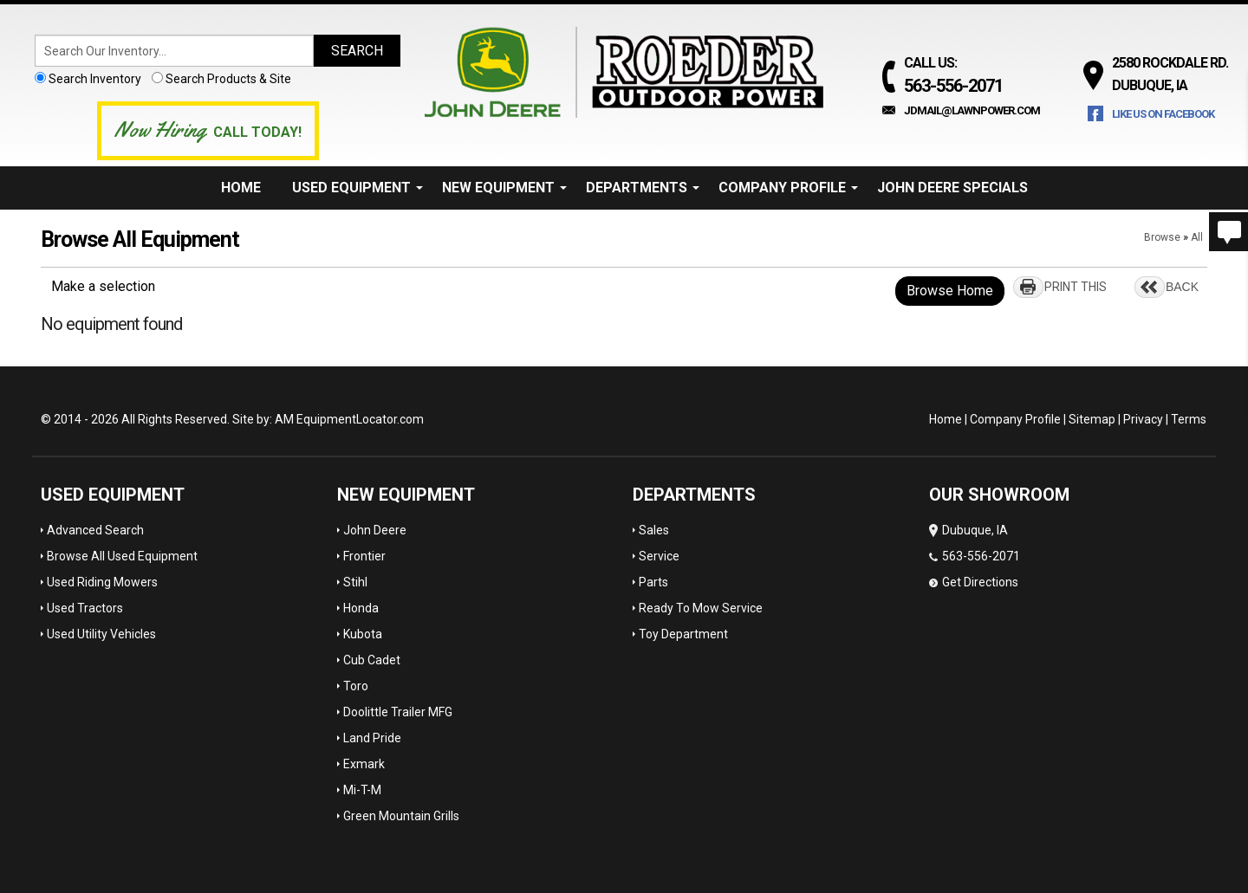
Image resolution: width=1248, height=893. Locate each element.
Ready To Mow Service (701, 608)
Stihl (355, 582)
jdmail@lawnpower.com (972, 110)
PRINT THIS (1075, 287)
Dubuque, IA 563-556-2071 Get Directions (974, 556)
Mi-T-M (362, 790)
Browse (1162, 237)
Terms (1188, 419)
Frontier (364, 556)
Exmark (364, 764)
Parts (653, 582)
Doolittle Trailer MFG (397, 712)
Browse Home (950, 290)
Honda (361, 608)
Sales (654, 530)
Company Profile (788, 187)
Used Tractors (85, 608)
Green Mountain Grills (401, 816)
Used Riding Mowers (102, 582)
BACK (1182, 287)
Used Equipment (357, 187)
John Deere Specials (952, 187)
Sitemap (1092, 419)
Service (659, 556)
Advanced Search (95, 530)
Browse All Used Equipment (122, 556)
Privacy (1143, 419)
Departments (642, 187)
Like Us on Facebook (1163, 113)
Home (241, 187)
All (1197, 237)
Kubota (362, 634)
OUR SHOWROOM (999, 494)
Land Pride (372, 738)
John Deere (374, 530)
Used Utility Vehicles (101, 634)
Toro (355, 686)
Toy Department (683, 634)
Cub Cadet (371, 660)
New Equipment (504, 187)
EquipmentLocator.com (360, 419)
